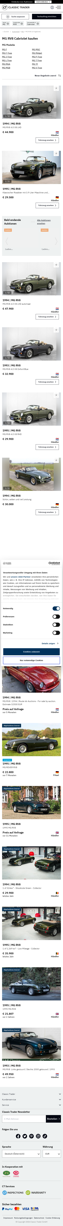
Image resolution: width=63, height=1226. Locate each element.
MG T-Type (37, 60)
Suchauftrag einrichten (46, 16)
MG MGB (6, 67)
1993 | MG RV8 (12, 365)
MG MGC (36, 49)
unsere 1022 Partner (21, 577)
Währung (48, 1146)
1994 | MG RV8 (12, 123)
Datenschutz (39, 1218)
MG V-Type (37, 67)
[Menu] (52, 7)
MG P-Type (37, 56)
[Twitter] (25, 1136)
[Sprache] (21, 1154)
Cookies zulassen (31, 652)
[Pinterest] (31, 1136)
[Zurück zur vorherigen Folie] (6, 240)
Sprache (6, 1146)
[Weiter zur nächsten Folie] (56, 240)
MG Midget (37, 53)
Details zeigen (48, 643)
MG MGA (6, 64)
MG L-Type (7, 60)
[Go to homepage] (15, 7)
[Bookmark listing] (56, 88)
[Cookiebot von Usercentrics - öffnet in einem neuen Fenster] (48, 563)
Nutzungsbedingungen (23, 1218)
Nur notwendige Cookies (31, 660)
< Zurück (6, 32)
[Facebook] (18, 1136)
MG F (4, 49)
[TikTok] (45, 1136)
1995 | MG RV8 (12, 189)
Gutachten (7, 760)
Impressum (8, 1218)
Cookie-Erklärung (53, 1218)
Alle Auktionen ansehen (44, 222)
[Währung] (52, 1154)
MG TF (35, 64)
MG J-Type (7, 56)
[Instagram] (38, 1136)
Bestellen (53, 1118)
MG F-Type (7, 53)
